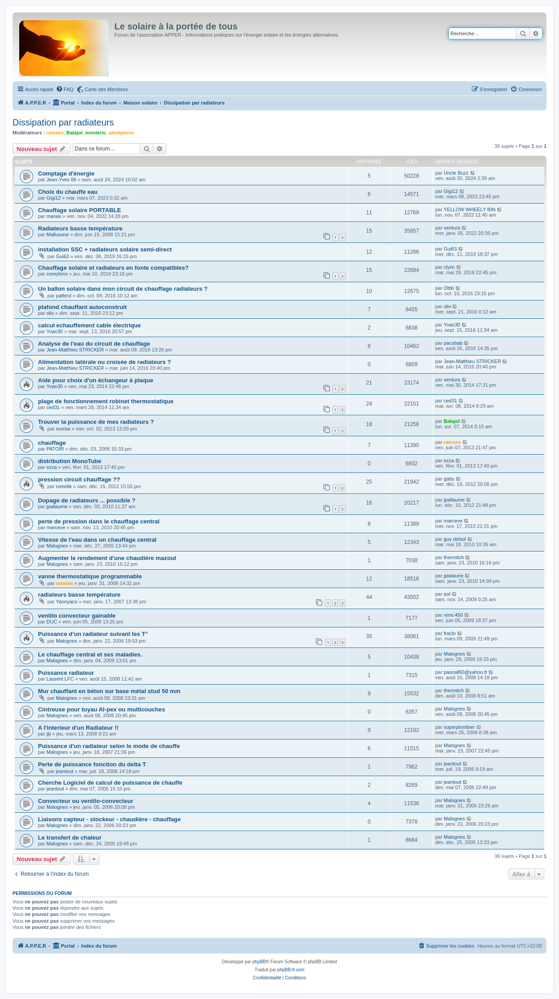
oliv (50, 313)
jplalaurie (453, 575)
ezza (51, 467)
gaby (449, 478)
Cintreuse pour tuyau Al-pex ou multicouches (101, 709)
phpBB (259, 961)
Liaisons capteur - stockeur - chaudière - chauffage (109, 819)
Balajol (74, 132)
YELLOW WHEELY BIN (470, 209)
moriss (63, 428)
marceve (55, 527)
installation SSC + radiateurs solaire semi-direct (105, 249)
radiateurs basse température (79, 594)
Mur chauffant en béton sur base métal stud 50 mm (109, 691)
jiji (48, 733)
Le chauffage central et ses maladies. (90, 654)
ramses (55, 132)
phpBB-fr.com (291, 969)
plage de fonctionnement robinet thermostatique (105, 401)
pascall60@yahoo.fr (465, 672)
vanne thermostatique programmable (90, 576)
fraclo (450, 633)
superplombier (459, 727)
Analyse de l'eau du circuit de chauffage (94, 343)
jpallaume (56, 506)
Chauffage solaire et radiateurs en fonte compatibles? (113, 267)
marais (53, 216)
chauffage (52, 442)
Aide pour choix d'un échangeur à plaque (95, 380)
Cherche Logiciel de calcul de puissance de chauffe (110, 782)
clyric (449, 267)
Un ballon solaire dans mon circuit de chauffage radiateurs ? (123, 288)
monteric (95, 132)
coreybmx (57, 273)
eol (447, 594)
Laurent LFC (60, 678)
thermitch (454, 557)
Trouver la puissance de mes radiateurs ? (96, 421)
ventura (452, 227)
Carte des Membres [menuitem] (106, 89)
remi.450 (453, 615)
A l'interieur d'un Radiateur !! (78, 727)
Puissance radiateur (66, 672)
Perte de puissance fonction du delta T (92, 764)
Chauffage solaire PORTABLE (79, 210)
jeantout (64, 771)
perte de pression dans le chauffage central (99, 521)
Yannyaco (66, 601)
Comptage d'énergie (66, 173)
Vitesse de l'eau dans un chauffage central (97, 539)
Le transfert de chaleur (69, 837)
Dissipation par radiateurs (63, 122)
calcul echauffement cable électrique (89, 325)
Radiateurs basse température (80, 228)
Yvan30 (54, 331)
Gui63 (62, 256)
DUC (51, 621)
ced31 (53, 407)
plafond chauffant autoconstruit (82, 307)
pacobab (453, 343)
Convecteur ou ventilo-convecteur (85, 801)
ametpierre (121, 132)
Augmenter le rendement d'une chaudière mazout (107, 558)
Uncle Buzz (456, 173)
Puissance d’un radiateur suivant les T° (93, 634)
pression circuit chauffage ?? (79, 479)
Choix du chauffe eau (67, 191)
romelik (63, 486)
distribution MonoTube (69, 461)
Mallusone (57, 234)
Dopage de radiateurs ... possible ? (86, 500)
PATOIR (55, 448)
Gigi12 (53, 198)
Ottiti (449, 288)
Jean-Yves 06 (61, 179)
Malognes (57, 545)
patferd (63, 295)
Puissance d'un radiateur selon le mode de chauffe (109, 746)
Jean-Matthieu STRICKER (75, 349)
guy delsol (455, 539)
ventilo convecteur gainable (77, 615)
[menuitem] (65, 89)
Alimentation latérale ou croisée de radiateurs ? (104, 362)
